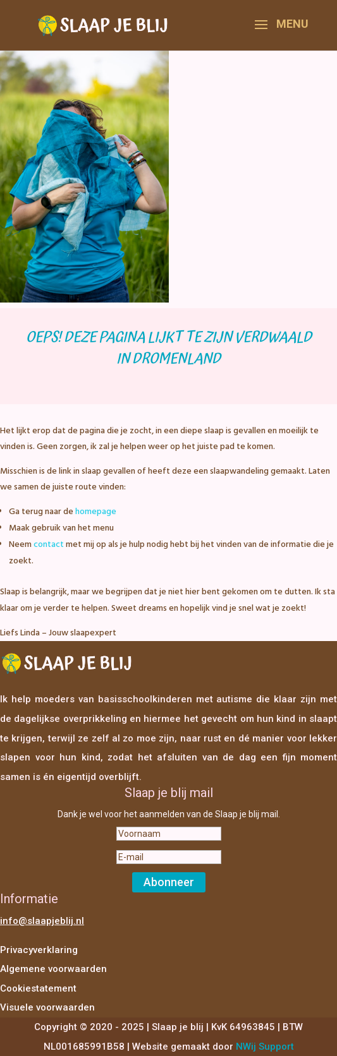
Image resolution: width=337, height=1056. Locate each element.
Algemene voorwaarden (53, 969)
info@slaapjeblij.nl (42, 921)
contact (49, 544)
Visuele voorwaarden (47, 1007)
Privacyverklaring (39, 950)
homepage (95, 512)
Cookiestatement (38, 988)
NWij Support (265, 1046)
